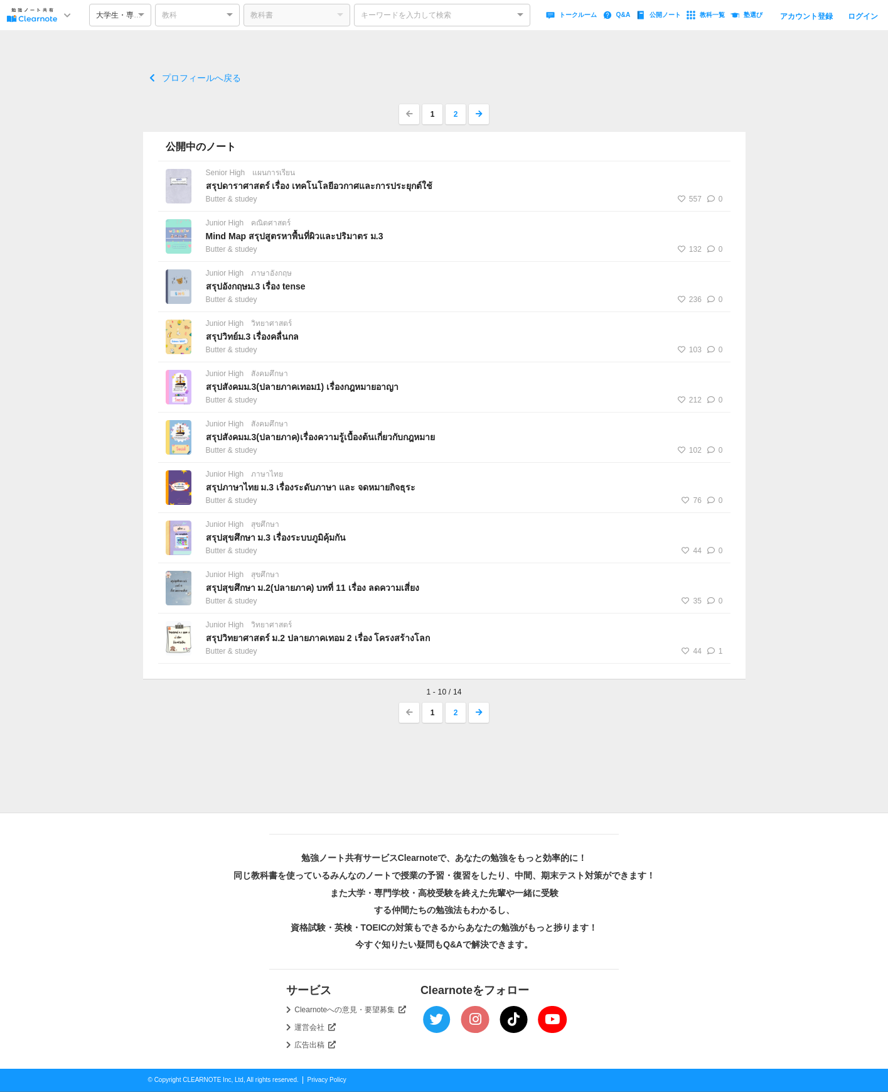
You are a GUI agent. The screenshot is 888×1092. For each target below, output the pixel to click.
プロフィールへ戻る (195, 78)
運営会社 (315, 1027)
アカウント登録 (806, 16)
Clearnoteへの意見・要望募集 (350, 1009)
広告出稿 (315, 1045)
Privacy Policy (327, 1079)
